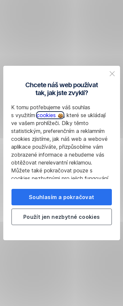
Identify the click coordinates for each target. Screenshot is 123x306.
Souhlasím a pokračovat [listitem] (61, 197)
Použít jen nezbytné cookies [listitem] (61, 217)
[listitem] (112, 73)
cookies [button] (50, 115)
